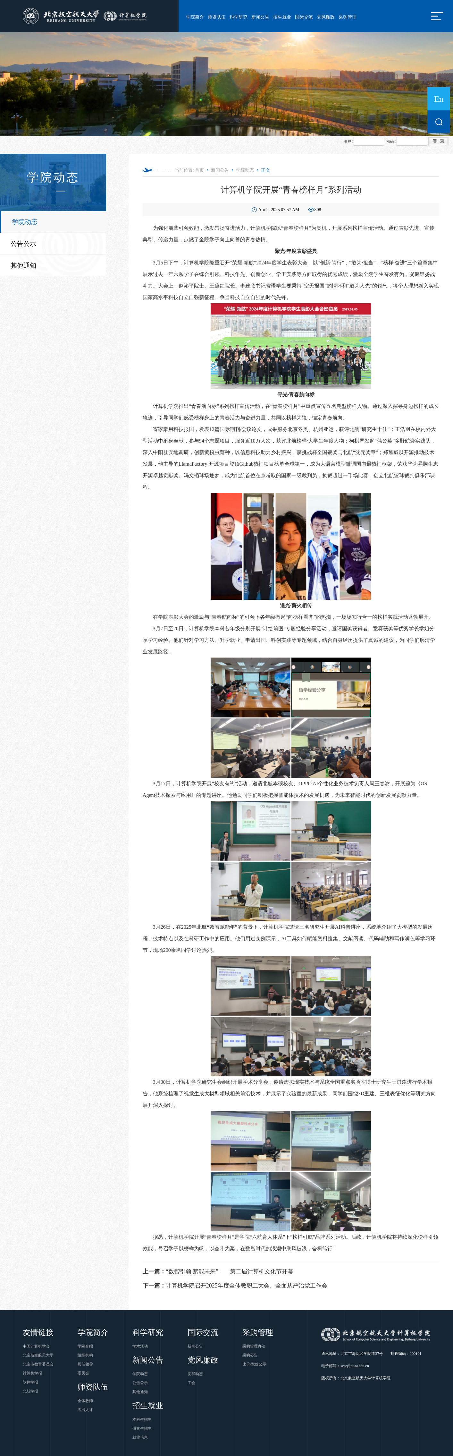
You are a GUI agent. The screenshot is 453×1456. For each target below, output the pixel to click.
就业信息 (140, 1437)
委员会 (83, 1373)
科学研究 (238, 17)
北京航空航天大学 (38, 1355)
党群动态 (195, 1374)
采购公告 (250, 1355)
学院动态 (25, 221)
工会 (191, 1383)
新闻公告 (260, 17)
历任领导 (85, 1364)
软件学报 (30, 1382)
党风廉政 (326, 17)
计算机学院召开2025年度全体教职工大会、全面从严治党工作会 (235, 1285)
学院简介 (195, 17)
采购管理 (348, 17)
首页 (199, 170)
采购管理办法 (253, 1346)
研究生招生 (142, 1428)
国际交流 (304, 17)
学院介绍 (85, 1346)
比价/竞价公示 (254, 1364)
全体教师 (85, 1401)
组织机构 (85, 1355)
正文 (265, 170)
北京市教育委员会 (38, 1364)
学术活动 (140, 1346)
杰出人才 (85, 1410)
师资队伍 (217, 17)
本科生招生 (142, 1419)
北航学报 (30, 1391)
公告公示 (23, 243)
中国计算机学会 (36, 1346)
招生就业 (282, 17)
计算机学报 (32, 1373)
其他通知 (23, 265)
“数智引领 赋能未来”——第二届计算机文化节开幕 (218, 1271)
